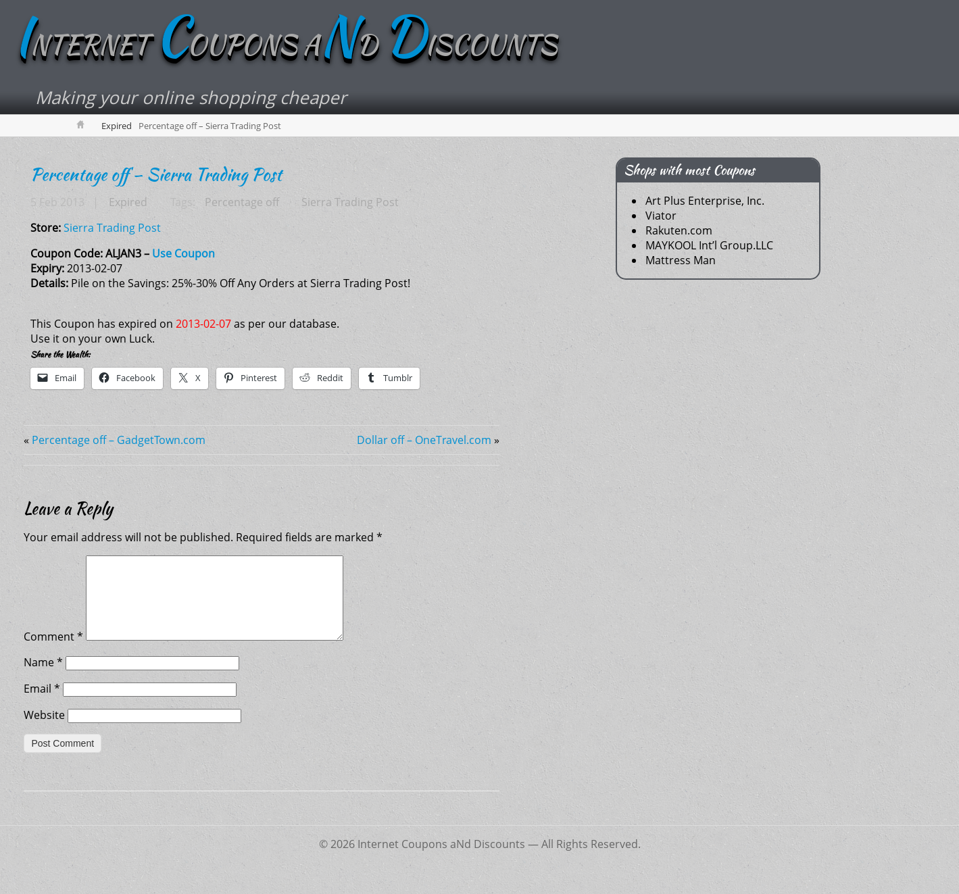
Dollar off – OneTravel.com (424, 440)
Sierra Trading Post (348, 202)
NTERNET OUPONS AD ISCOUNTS (292, 45)
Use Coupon (183, 254)
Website (44, 731)
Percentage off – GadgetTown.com (118, 440)
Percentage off (241, 202)
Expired (116, 126)
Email (42, 705)
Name (43, 679)
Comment (53, 653)
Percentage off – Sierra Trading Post (156, 175)
